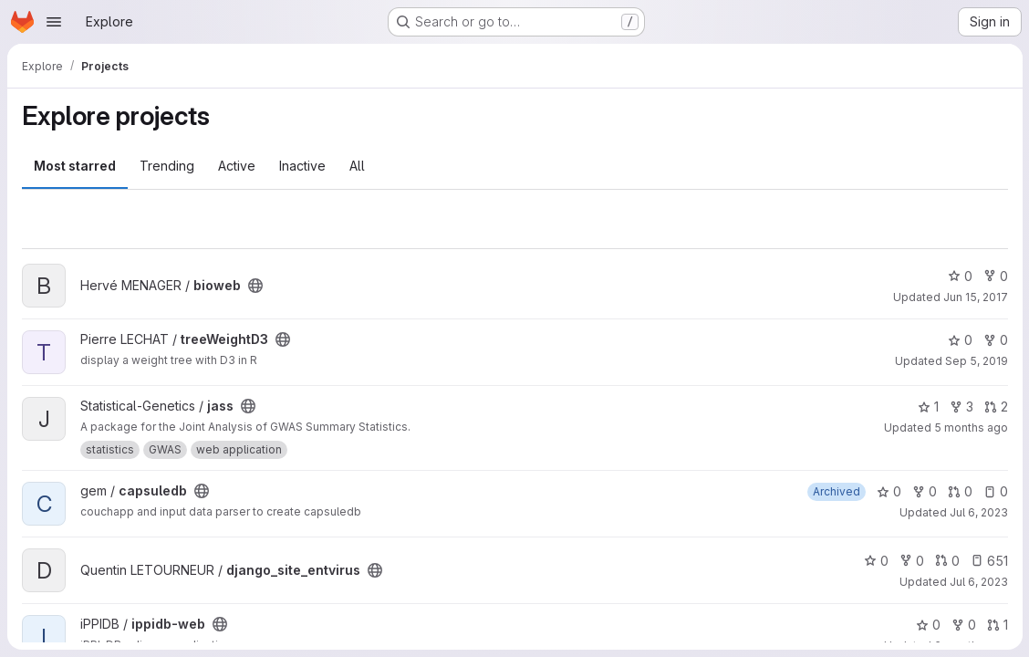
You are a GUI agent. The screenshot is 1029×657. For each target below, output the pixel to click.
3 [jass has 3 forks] (960, 406)
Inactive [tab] (302, 165)
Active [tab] (236, 165)
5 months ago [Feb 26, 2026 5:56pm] (970, 427)
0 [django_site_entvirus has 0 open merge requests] (946, 560)
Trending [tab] (167, 165)
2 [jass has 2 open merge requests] (995, 406)
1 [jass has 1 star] (927, 406)
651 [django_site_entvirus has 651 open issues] (988, 560)
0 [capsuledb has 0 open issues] (994, 491)
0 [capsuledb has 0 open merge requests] (959, 491)
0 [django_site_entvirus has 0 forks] (911, 560)
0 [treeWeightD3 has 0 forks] (994, 340)
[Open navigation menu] (53, 21)
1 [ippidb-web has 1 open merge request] (996, 624)
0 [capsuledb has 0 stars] (888, 491)
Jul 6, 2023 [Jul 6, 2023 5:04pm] (978, 512)
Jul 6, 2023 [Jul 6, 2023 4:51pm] (978, 582)
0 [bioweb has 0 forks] (994, 276)
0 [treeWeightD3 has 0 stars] (959, 340)
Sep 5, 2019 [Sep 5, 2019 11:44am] (975, 361)
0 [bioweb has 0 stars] (959, 276)
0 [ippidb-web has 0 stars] (927, 624)
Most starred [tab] (75, 165)
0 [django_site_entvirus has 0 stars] (875, 560)
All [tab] (357, 165)
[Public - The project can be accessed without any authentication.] (255, 285)
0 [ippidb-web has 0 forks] (963, 624)
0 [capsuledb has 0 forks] (923, 491)
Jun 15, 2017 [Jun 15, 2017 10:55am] (974, 297)
